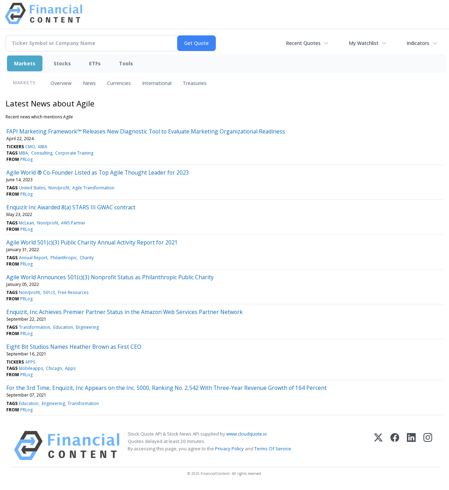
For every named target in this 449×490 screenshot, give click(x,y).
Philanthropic (64, 258)
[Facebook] (395, 445)
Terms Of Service (272, 448)
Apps (70, 368)
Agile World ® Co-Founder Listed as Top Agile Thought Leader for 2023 (97, 172)
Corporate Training (74, 153)
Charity (87, 258)
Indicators (418, 43)
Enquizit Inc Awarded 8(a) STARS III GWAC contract (70, 207)
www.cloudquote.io (246, 434)
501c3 (49, 292)
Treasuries (195, 83)
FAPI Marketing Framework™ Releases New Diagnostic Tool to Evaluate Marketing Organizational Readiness (145, 131)
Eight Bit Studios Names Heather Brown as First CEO (73, 347)
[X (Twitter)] (378, 445)
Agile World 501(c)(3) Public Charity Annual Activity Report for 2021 (92, 242)
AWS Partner (73, 223)
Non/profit (58, 188)
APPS (30, 362)
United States (32, 188)
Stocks (62, 63)
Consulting (41, 153)
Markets (24, 63)
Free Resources (73, 292)
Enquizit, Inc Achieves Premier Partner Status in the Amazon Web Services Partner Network (124, 312)
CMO (30, 147)
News (89, 83)
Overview (61, 83)
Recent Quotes (303, 43)
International (157, 83)
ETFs (95, 63)
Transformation (34, 327)
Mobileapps (31, 368)
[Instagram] (428, 445)
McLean (26, 223)
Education (63, 327)
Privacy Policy (229, 448)
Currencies (119, 83)
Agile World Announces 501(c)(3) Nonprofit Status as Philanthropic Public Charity (110, 277)
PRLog (26, 159)
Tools (126, 63)
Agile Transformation (93, 188)
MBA (42, 147)
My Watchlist (363, 43)
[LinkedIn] (411, 445)
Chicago (54, 368)
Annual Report (33, 258)
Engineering (87, 327)
